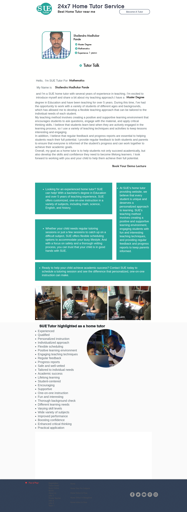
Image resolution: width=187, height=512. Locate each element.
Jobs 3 (51, 495)
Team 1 (52, 505)
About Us (52, 493)
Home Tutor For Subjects (80, 488)
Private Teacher (55, 498)
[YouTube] (144, 494)
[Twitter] (138, 494)
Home (72, 483)
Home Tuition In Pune (78, 493)
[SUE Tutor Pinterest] (150, 494)
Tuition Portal (54, 485)
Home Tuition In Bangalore (81, 497)
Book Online (54, 488)
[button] (134, 11)
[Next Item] (146, 303)
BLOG (51, 490)
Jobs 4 (51, 500)
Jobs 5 (51, 503)
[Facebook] (132, 494)
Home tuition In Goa (78, 502)
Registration (53, 483)
